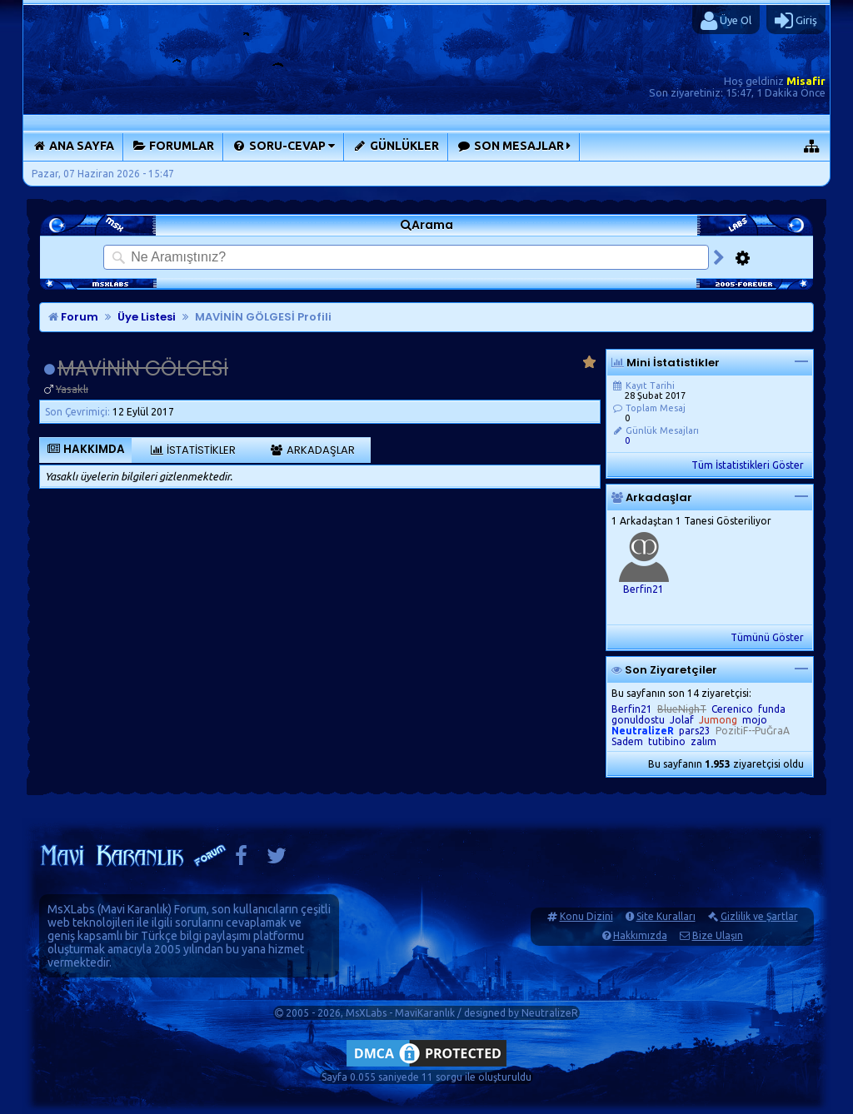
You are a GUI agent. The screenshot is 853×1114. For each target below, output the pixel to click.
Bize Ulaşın (717, 935)
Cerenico (732, 709)
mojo (754, 719)
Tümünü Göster (767, 637)
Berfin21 (643, 589)
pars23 (695, 730)
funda (772, 709)
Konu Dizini (586, 916)
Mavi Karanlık (134, 909)
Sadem (627, 741)
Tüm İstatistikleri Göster (747, 465)
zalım (703, 741)
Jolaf (682, 719)
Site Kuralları (666, 916)
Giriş (796, 21)
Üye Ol (726, 21)
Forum (73, 317)
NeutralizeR (549, 1012)
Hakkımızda (640, 935)
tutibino (667, 741)
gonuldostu (638, 719)
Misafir (806, 81)
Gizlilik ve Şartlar (759, 916)
